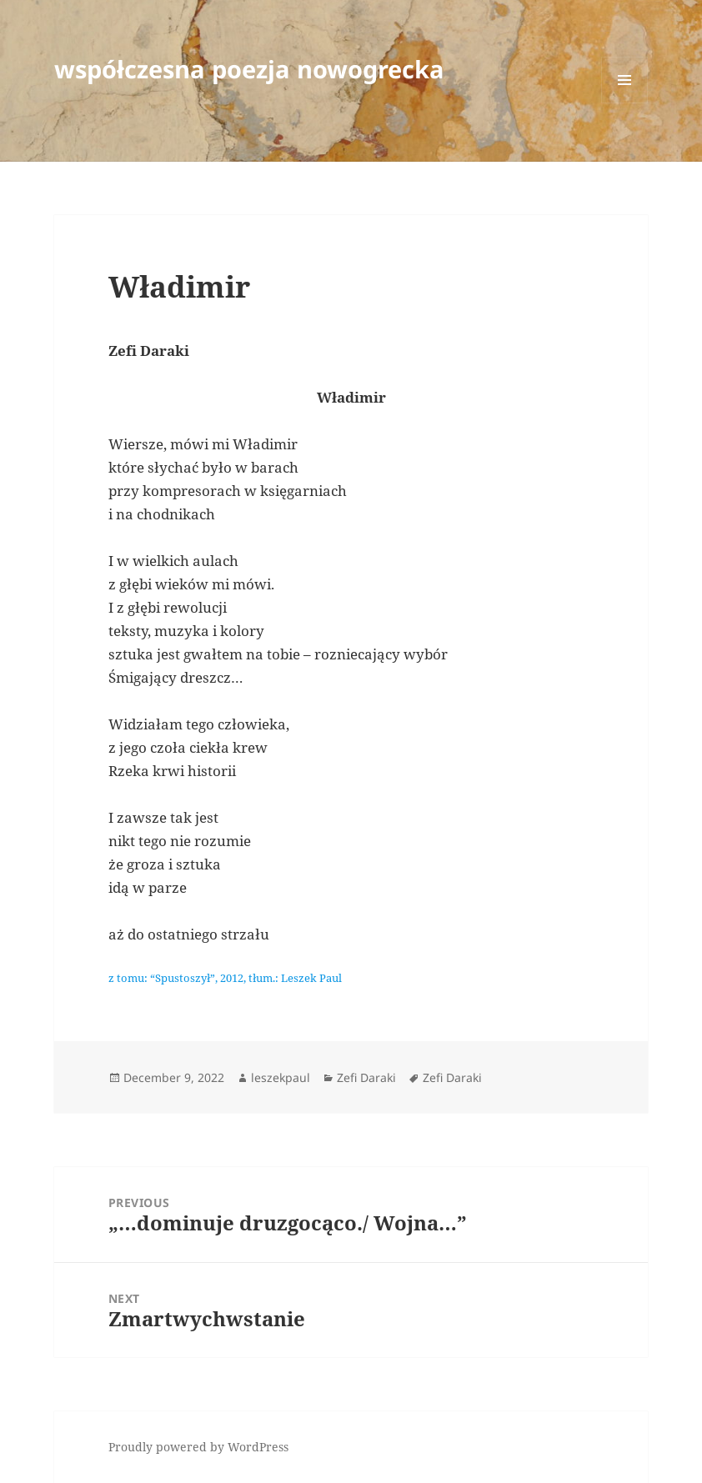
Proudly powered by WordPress (198, 1447)
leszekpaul (280, 1077)
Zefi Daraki (366, 1077)
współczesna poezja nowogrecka (249, 69)
